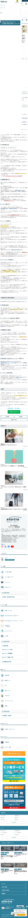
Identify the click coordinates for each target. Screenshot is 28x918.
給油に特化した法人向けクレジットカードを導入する (11, 82)
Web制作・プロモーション (10, 729)
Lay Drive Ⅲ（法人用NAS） (8, 626)
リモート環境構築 (8, 653)
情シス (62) (3, 819)
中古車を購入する (5, 63)
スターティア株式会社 (14, 527)
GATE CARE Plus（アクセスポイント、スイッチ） (14, 620)
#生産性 (17, 16)
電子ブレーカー (7, 690)
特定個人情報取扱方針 (5, 916)
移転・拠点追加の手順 (9, 597)
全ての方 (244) (3, 815)
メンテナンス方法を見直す (6, 84)
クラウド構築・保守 (8, 657)
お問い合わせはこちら (14, 753)
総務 (4, 16)
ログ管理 (6, 636)
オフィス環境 (8, 16)
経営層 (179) (17, 815)
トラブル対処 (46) (4, 832)
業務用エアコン (7, 680)
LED (5, 685)
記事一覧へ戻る (14, 419)
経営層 (2, 16)
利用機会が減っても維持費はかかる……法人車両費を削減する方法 (11, 9)
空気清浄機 (7, 675)
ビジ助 (6, 557)
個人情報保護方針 (8, 914)
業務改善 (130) (17, 830)
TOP (1, 8)
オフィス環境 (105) (18, 832)
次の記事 (20, 416)
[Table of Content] (26, 59)
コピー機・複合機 (8, 571)
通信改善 (6, 645)
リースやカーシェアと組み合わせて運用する (9, 79)
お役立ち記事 (5, 8)
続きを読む (25, 446)
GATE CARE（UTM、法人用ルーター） (12, 615)
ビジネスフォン (7, 582)
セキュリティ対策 (8, 649)
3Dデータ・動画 (8, 747)
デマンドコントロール (9, 700)
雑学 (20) (2, 834)
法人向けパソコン (8, 587)
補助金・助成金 (7, 715)
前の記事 (7, 416)
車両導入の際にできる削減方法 (7, 61)
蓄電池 (6, 705)
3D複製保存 (7, 742)
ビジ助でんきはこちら (14, 411)
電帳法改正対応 (7, 661)
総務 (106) (2, 817)
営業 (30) (16, 819)
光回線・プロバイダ (8, 610)
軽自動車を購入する (5, 68)
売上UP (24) (17, 834)
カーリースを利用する (6, 72)
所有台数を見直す (5, 77)
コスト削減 (13, 16)
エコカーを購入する (5, 70)
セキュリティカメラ (8, 630)
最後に (3, 86)
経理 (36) (16, 817)
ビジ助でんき (7, 695)
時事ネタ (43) (3, 830)
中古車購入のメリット (6, 65)
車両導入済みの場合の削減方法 (7, 75)
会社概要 (3, 914)
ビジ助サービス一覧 (9, 559)
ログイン (26, 0)
